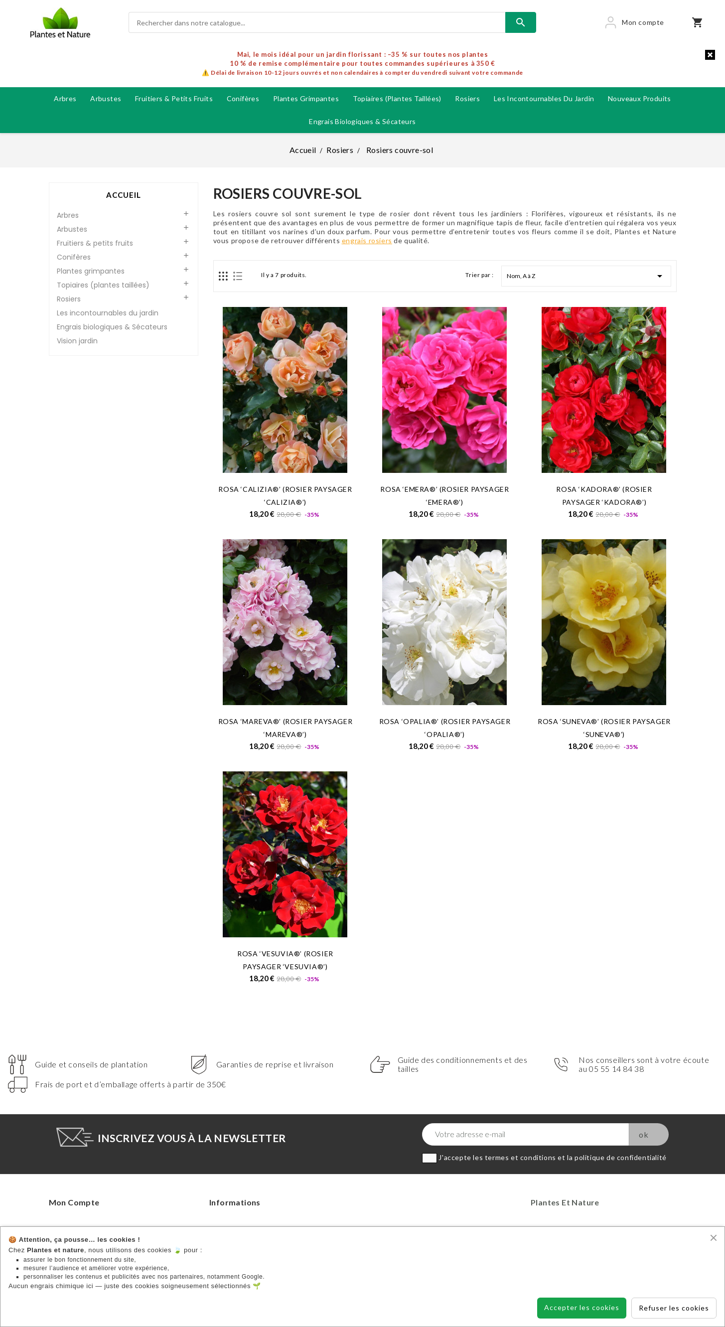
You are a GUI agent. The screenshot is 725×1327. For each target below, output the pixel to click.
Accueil (123, 194)
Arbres (65, 98)
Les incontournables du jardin (544, 98)
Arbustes (105, 98)
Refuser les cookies (674, 1308)
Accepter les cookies (581, 1307)
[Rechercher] (317, 22)
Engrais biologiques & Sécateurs (362, 121)
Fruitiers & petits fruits (174, 98)
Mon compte (74, 1202)
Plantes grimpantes (306, 98)
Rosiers (467, 98)
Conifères (243, 98)
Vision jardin (77, 341)
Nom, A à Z (586, 276)
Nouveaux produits (639, 98)
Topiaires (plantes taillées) (397, 98)
